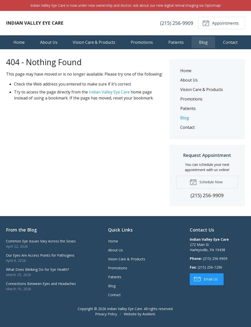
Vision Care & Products (94, 42)
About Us (49, 42)
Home (19, 42)
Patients (176, 42)
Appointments (220, 22)
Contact (230, 42)
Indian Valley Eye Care (109, 92)
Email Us (206, 278)
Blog (203, 42)
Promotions (142, 42)
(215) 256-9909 (176, 23)
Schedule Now (206, 181)
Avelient (148, 314)
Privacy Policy (106, 314)
